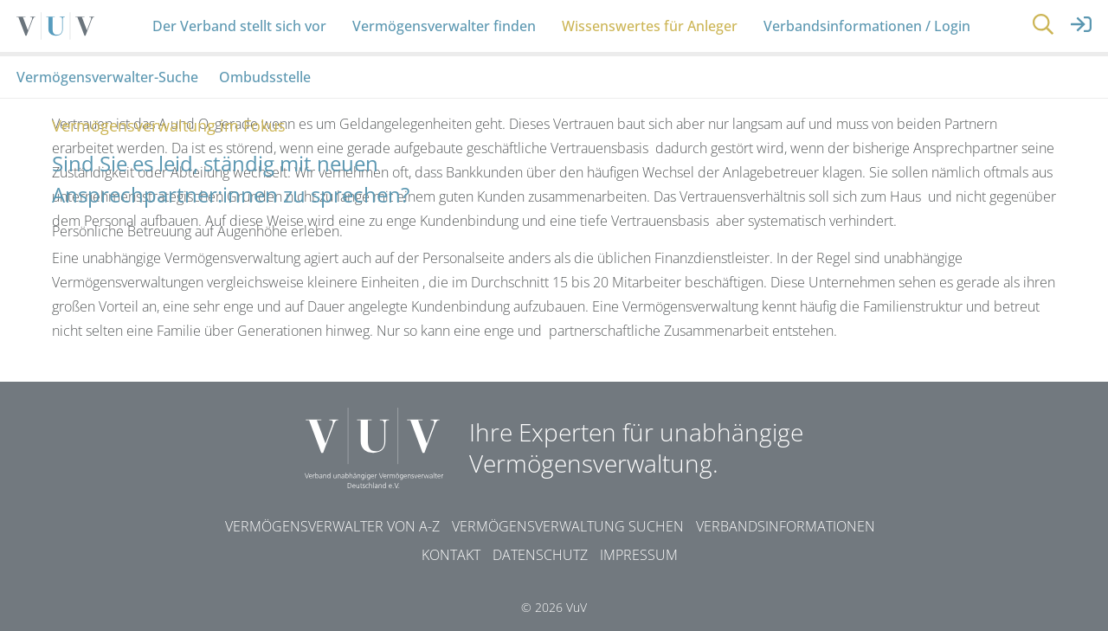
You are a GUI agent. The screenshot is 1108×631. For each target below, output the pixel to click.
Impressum (639, 554)
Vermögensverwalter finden (444, 25)
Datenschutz (540, 554)
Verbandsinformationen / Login (866, 25)
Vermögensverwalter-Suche (107, 77)
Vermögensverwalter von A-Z (332, 526)
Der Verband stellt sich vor (239, 25)
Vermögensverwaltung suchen (568, 526)
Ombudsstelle (265, 77)
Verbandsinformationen (785, 526)
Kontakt (451, 554)
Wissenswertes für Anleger (650, 25)
